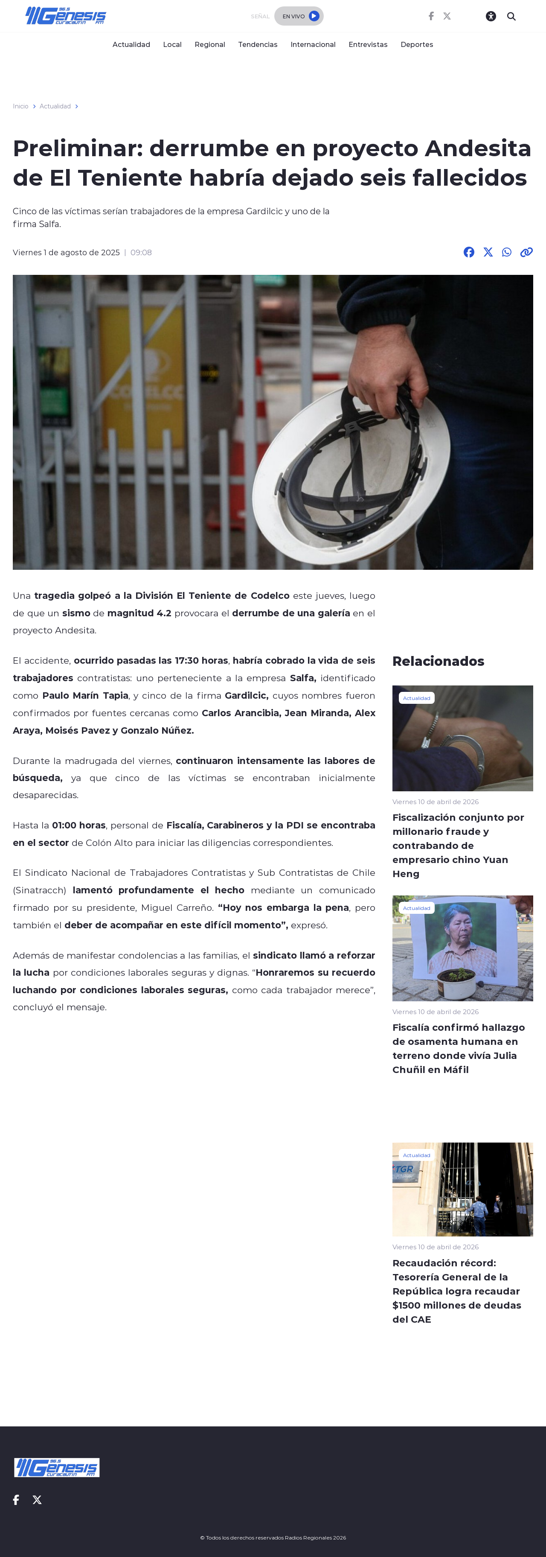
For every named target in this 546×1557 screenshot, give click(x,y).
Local (172, 44)
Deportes (417, 44)
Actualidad (131, 44)
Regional (210, 44)
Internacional (313, 44)
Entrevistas (368, 44)
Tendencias (258, 44)
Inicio (21, 106)
